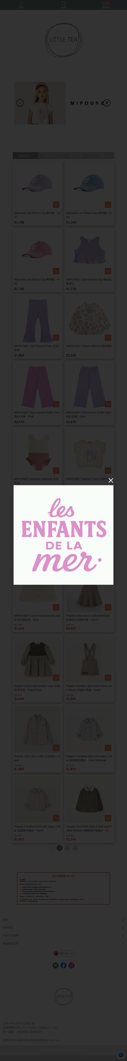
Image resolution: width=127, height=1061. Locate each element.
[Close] (111, 480)
